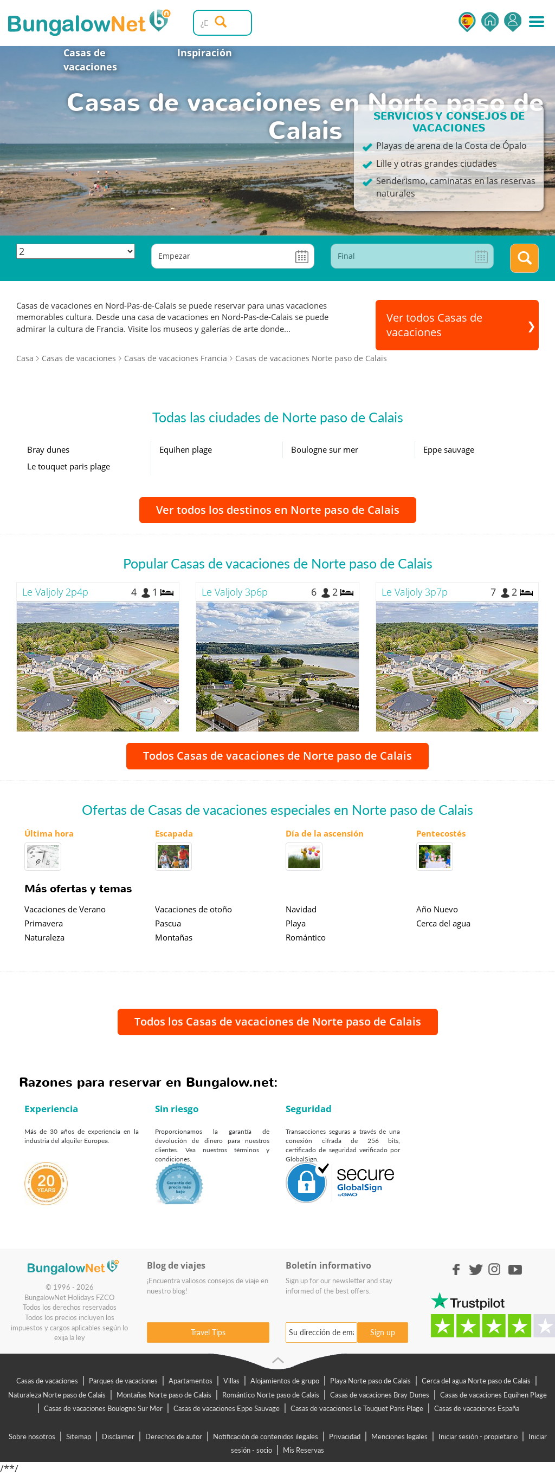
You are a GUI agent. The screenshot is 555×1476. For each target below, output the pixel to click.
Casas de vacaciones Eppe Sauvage (226, 1408)
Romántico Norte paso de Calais (270, 1394)
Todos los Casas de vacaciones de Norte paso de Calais (277, 1021)
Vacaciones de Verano (65, 909)
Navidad (301, 909)
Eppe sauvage (448, 449)
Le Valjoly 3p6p (235, 591)
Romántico (306, 937)
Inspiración (204, 52)
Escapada (174, 833)
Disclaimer (118, 1436)
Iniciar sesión (512, 22)
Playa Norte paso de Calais (370, 1380)
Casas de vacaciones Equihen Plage (493, 1394)
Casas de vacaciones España (476, 1408)
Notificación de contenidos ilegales (265, 1436)
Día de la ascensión (325, 833)
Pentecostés (441, 833)
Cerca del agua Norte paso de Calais (476, 1380)
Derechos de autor (173, 1436)
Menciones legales (399, 1436)
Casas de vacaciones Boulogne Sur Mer (103, 1408)
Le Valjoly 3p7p (415, 591)
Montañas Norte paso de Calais (164, 1394)
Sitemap (78, 1436)
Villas (231, 1380)
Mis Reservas (303, 1450)
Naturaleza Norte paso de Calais (57, 1394)
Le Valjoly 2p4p (55, 591)
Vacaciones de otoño (193, 909)
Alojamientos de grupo (284, 1380)
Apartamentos (190, 1380)
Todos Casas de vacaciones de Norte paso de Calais (277, 755)
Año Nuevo (437, 909)
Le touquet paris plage (68, 466)
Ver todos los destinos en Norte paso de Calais (277, 509)
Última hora (49, 833)
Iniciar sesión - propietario (478, 1436)
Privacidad (344, 1436)
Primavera (43, 923)
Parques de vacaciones (123, 1380)
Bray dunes (48, 449)
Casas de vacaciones (90, 59)
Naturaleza (44, 937)
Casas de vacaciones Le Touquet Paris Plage (357, 1408)
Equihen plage (185, 449)
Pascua (168, 923)
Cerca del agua (443, 923)
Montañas (173, 937)
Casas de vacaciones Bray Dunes (379, 1394)
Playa (296, 923)
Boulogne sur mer (324, 449)
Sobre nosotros (32, 1436)
